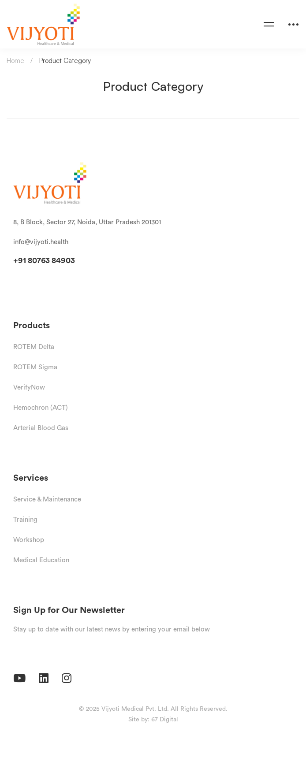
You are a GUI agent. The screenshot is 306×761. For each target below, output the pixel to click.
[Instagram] (66, 678)
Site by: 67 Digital (153, 719)
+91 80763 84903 (44, 260)
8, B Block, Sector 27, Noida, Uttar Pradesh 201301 (87, 222)
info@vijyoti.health (40, 242)
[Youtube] (19, 678)
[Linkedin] (44, 678)
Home (15, 60)
